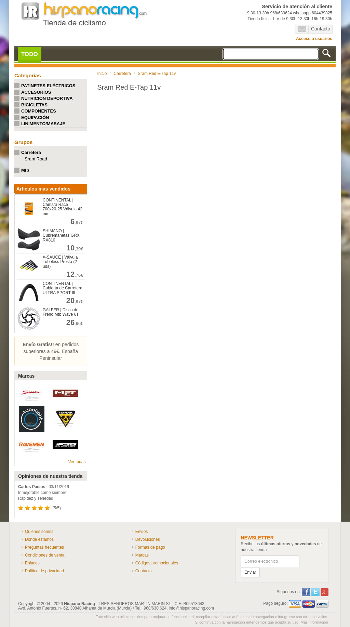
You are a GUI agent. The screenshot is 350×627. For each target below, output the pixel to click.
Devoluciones (147, 539)
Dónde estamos (39, 539)
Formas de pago (150, 547)
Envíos (141, 531)
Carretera (31, 152)
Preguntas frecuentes (44, 547)
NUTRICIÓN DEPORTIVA (47, 98)
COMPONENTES (38, 111)
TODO (29, 54)
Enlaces (32, 563)
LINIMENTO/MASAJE (43, 123)
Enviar (250, 572)
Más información (314, 622)
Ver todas (77, 461)
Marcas (142, 555)
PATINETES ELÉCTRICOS (48, 85)
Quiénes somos (39, 531)
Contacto (314, 29)
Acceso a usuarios (314, 38)
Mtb (25, 170)
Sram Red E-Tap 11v (157, 73)
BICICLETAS (34, 104)
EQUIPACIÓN (35, 117)
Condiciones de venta (44, 555)
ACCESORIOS (36, 92)
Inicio (102, 73)
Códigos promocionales (156, 563)
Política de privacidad (44, 571)
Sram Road (36, 158)
